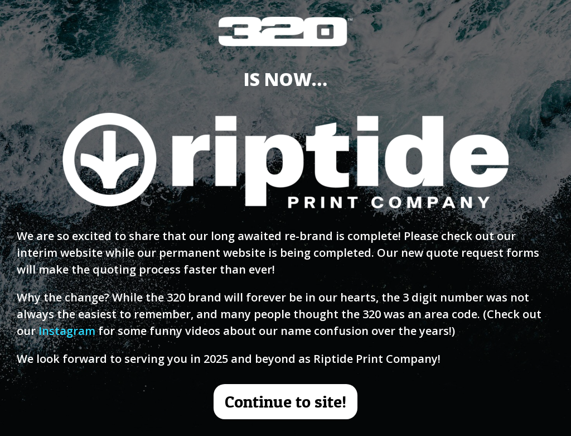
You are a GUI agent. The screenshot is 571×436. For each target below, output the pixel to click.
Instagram (66, 330)
